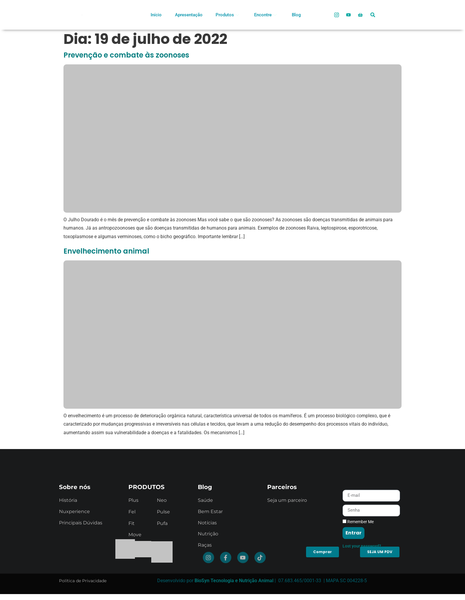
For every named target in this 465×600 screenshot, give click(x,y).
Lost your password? (362, 571)
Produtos (227, 14)
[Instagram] (336, 14)
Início (156, 14)
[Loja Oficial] (360, 14)
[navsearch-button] (372, 12)
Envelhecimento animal (106, 251)
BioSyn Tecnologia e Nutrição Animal (234, 580)
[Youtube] (348, 14)
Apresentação (189, 14)
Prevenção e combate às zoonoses (126, 55)
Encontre (265, 14)
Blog (296, 14)
